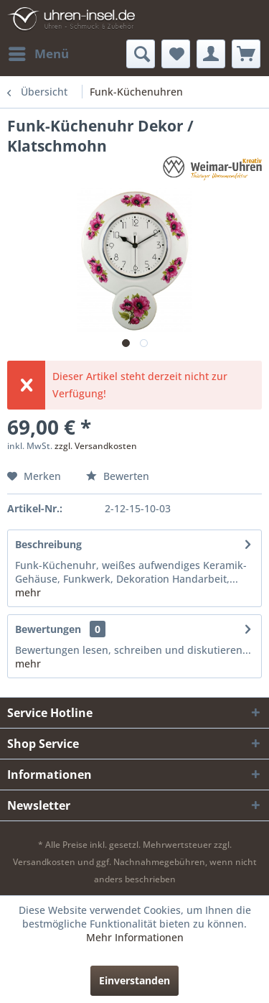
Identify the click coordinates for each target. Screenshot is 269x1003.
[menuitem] (38, 54)
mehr (28, 592)
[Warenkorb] (246, 54)
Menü (39, 52)
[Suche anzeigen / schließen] (140, 54)
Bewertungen (48, 629)
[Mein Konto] (211, 54)
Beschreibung (48, 544)
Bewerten (117, 476)
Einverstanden (134, 980)
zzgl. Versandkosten (96, 446)
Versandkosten (44, 862)
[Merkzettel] (175, 54)
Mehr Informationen (135, 937)
